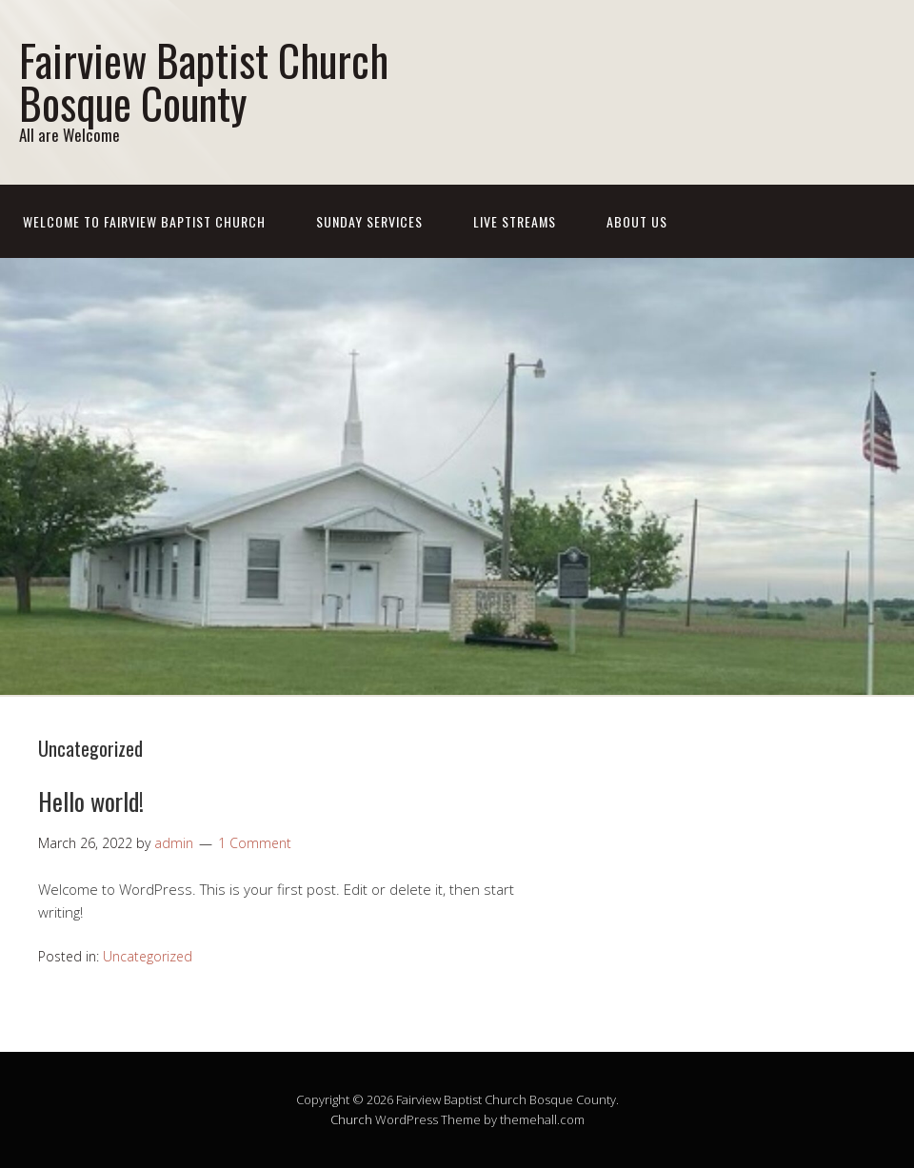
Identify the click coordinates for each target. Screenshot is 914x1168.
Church (351, 1119)
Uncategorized (147, 956)
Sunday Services (369, 221)
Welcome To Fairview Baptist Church (144, 221)
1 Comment (254, 843)
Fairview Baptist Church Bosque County (203, 81)
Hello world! (91, 801)
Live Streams (514, 221)
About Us (636, 221)
